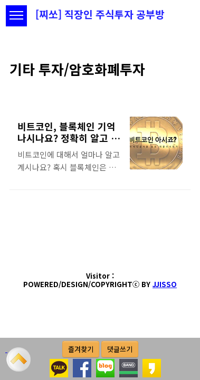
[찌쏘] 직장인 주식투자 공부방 (100, 14)
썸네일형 (169, 84)
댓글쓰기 (119, 349)
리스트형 (184, 84)
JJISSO (165, 284)
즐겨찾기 (80, 349)
